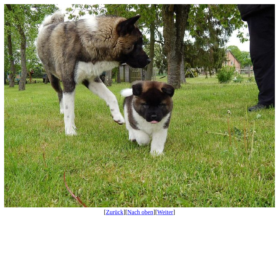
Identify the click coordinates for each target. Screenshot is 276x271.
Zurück (114, 212)
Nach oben (140, 212)
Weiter (165, 212)
